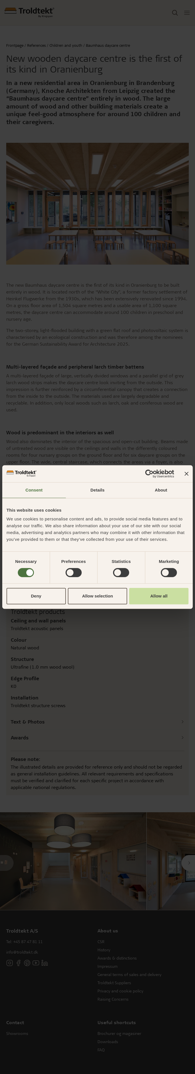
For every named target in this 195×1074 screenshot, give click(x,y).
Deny (36, 596)
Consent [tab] (34, 490)
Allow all (159, 596)
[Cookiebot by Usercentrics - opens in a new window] (149, 473)
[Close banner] (186, 474)
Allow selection (97, 596)
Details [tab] (97, 490)
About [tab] (161, 490)
